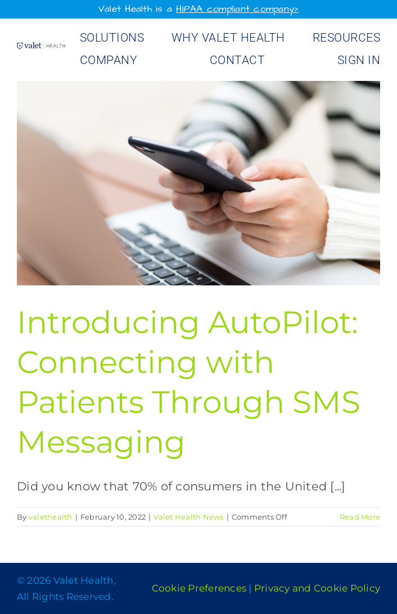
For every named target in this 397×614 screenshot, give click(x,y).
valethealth (51, 516)
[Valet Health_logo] (41, 48)
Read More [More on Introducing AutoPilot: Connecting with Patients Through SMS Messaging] (360, 516)
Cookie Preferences (199, 588)
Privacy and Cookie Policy (317, 588)
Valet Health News (188, 516)
